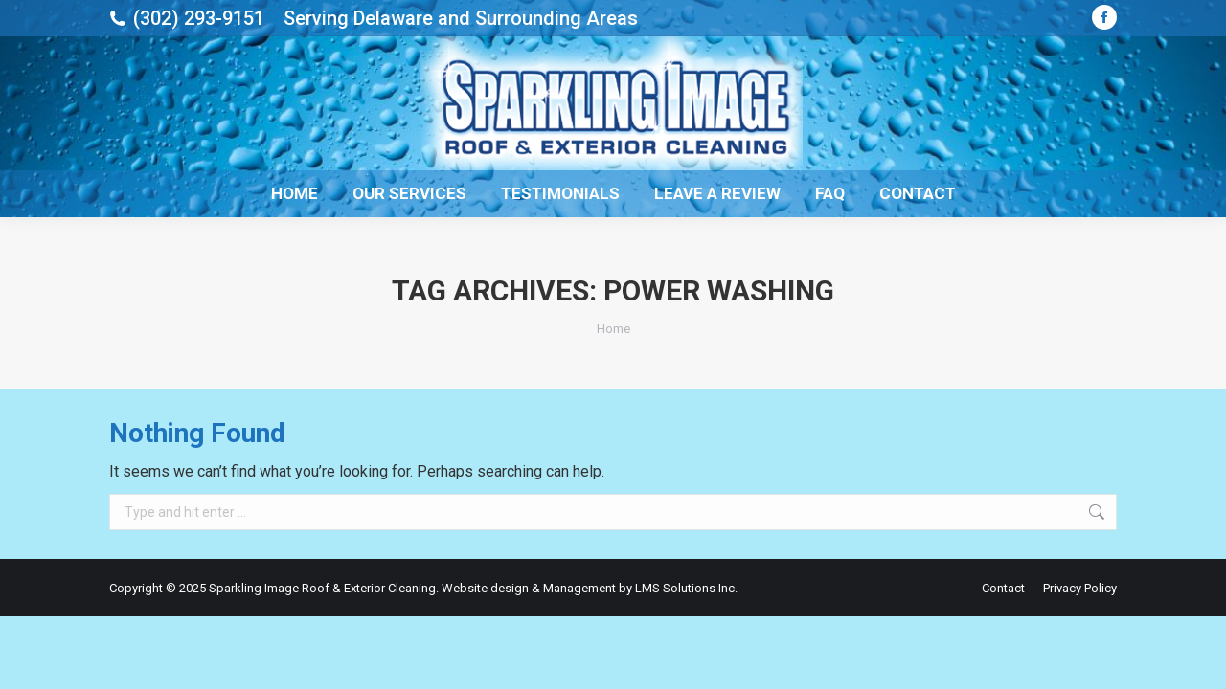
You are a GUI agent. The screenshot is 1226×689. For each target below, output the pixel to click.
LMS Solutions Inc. (686, 588)
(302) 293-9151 (198, 18)
